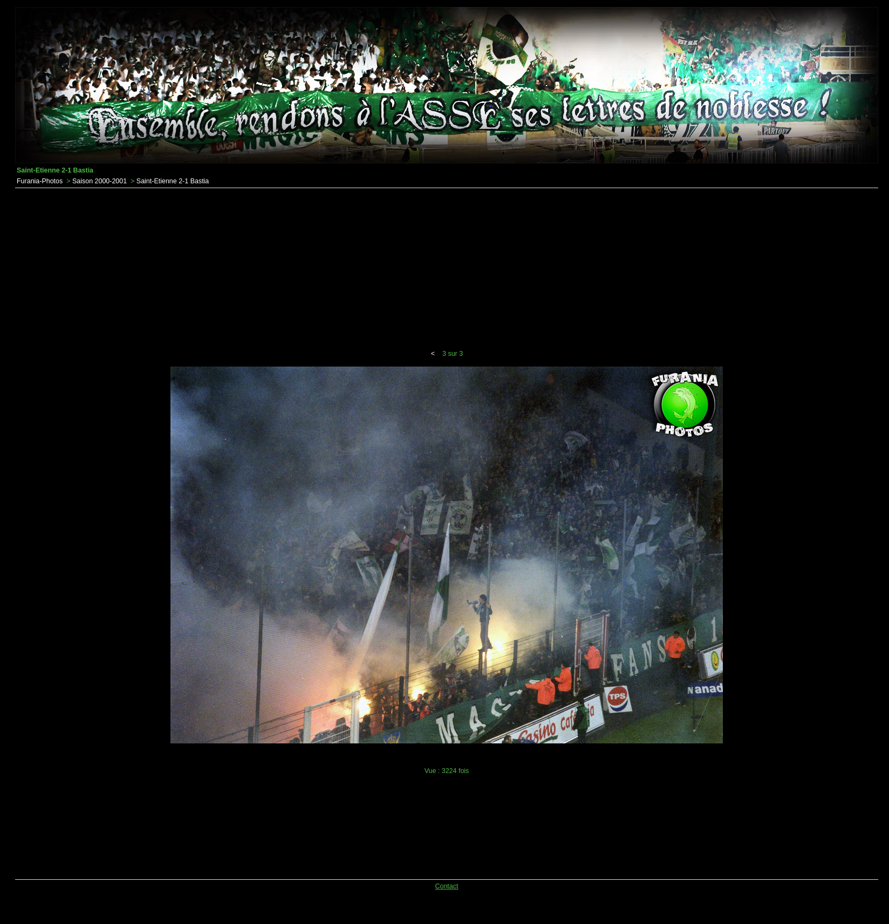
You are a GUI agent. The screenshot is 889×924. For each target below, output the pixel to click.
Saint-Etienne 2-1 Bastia (172, 181)
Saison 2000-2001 (99, 181)
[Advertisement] (446, 269)
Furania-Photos (40, 181)
